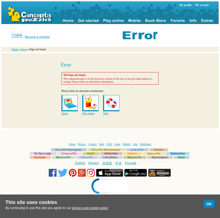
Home (15, 49)
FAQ (109, 144)
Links (117, 144)
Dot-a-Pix (87, 157)
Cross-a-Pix (69, 153)
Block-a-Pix (63, 157)
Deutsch (93, 163)
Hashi (90, 153)
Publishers (145, 144)
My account (202, 5)
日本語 (107, 163)
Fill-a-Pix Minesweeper (105, 149)
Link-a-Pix (137, 149)
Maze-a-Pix (134, 157)
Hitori (181, 157)
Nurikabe (40, 157)
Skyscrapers (160, 157)
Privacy (82, 144)
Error (24, 49)
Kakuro (132, 153)
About (72, 144)
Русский (130, 163)
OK (209, 204)
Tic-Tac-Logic (42, 153)
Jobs (135, 144)
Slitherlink (110, 153)
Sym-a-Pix (153, 153)
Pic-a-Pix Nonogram (68, 149)
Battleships (177, 153)
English (80, 163)
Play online (88, 113)
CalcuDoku (110, 157)
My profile (185, 5)
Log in (18, 34)
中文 (118, 163)
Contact (92, 144)
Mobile (126, 144)
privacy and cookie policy (90, 208)
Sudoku (159, 149)
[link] (110, 186)
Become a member (37, 36)
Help (105, 113)
